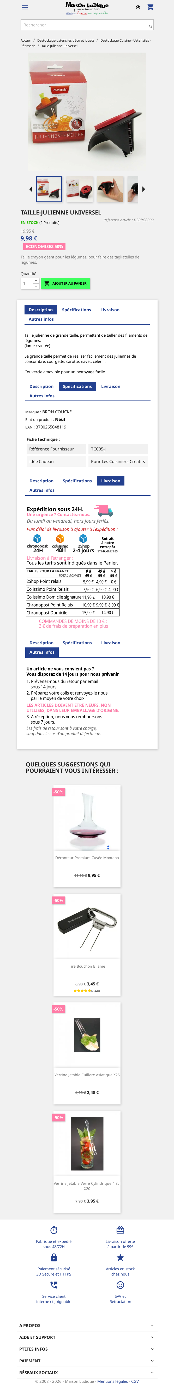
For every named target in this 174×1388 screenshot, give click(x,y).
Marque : (33, 411)
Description (41, 310)
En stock (29, 222)
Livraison (109, 310)
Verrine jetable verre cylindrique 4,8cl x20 (87, 1186)
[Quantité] (27, 283)
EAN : (30, 427)
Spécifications (76, 310)
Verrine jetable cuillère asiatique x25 (87, 1074)
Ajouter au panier (65, 283)
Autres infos (41, 319)
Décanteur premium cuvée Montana (87, 857)
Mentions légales (113, 1381)
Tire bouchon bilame (87, 966)
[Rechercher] (87, 24)
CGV (135, 1381)
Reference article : (118, 219)
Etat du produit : (39, 419)
